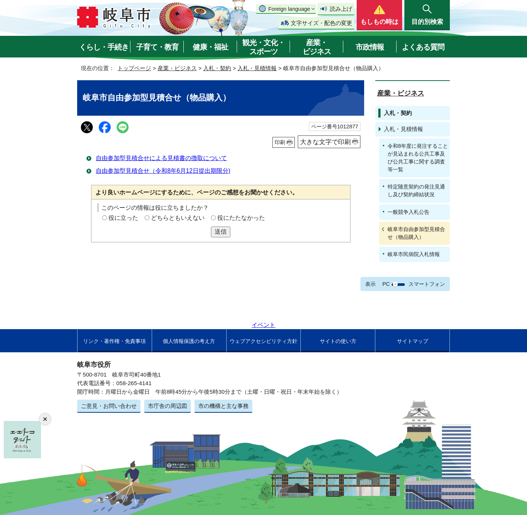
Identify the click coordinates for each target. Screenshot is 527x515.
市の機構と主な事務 (223, 406)
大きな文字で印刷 (325, 142)
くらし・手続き (104, 47)
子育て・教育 (157, 47)
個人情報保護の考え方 (189, 341)
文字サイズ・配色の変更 (321, 23)
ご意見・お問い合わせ (109, 406)
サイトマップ (412, 341)
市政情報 (370, 47)
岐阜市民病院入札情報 (414, 254)
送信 (221, 231)
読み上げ (341, 9)
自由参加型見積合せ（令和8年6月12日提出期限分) (163, 171)
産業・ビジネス (317, 47)
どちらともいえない (178, 218)
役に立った (123, 218)
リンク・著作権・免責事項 (114, 341)
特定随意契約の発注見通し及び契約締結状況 (416, 190)
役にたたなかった (241, 218)
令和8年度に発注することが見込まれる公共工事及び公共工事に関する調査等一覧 (418, 157)
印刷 (280, 142)
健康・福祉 (210, 47)
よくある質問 (423, 47)
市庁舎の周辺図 (167, 406)
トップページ (134, 68)
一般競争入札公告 (408, 212)
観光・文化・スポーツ (263, 47)
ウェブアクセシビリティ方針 (263, 341)
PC (386, 284)
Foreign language (289, 9)
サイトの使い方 (338, 341)
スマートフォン (426, 284)
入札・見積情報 (257, 68)
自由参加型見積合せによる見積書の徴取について (161, 158)
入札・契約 (217, 68)
